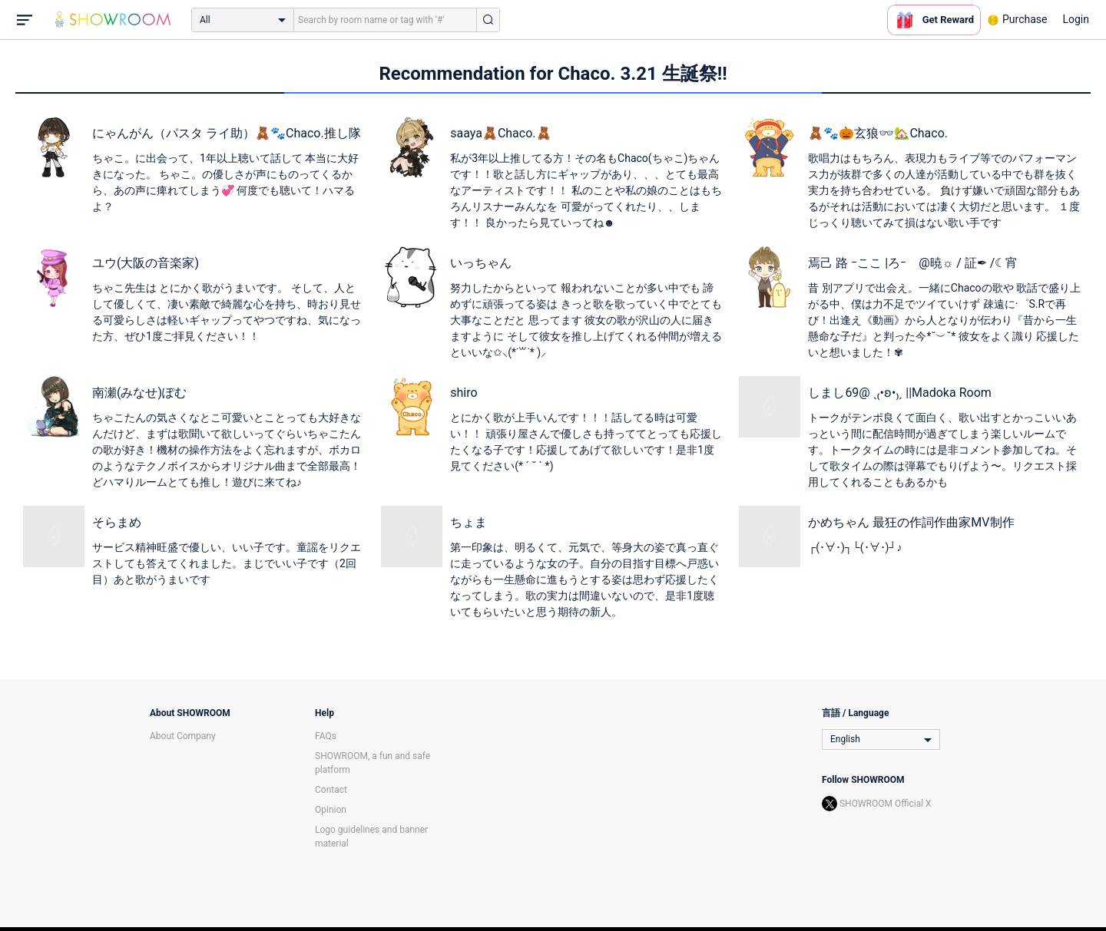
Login (1075, 19)
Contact (331, 789)
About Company (183, 736)
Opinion (330, 809)
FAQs (325, 736)
